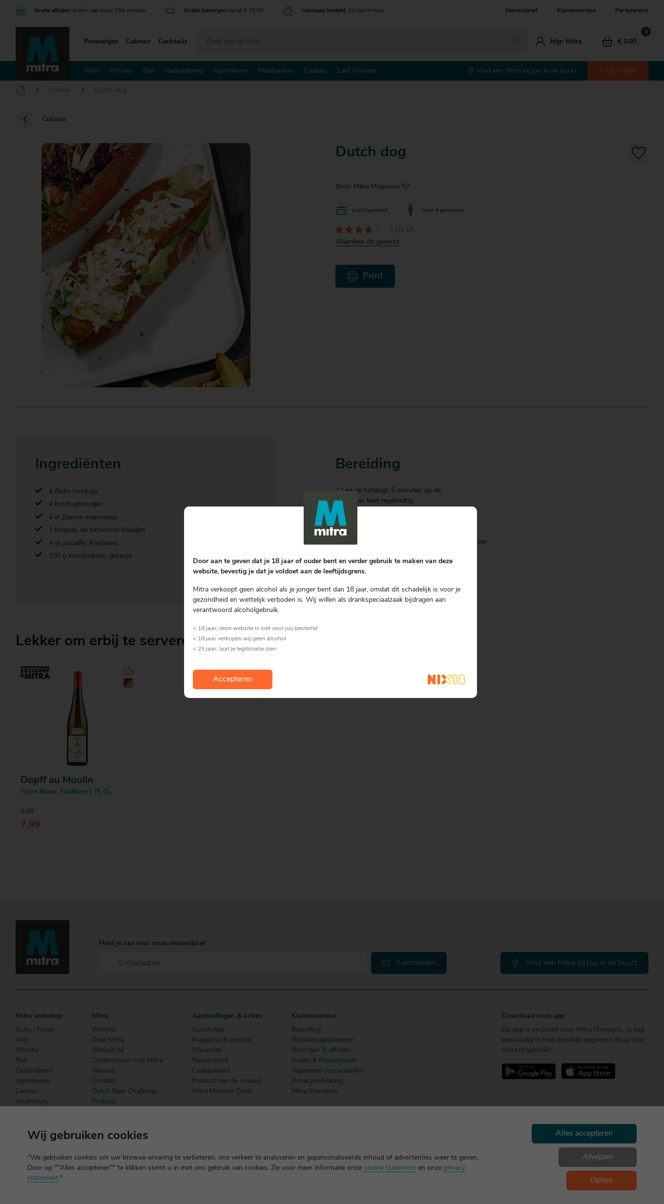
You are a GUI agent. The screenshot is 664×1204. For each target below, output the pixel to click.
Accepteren (232, 679)
